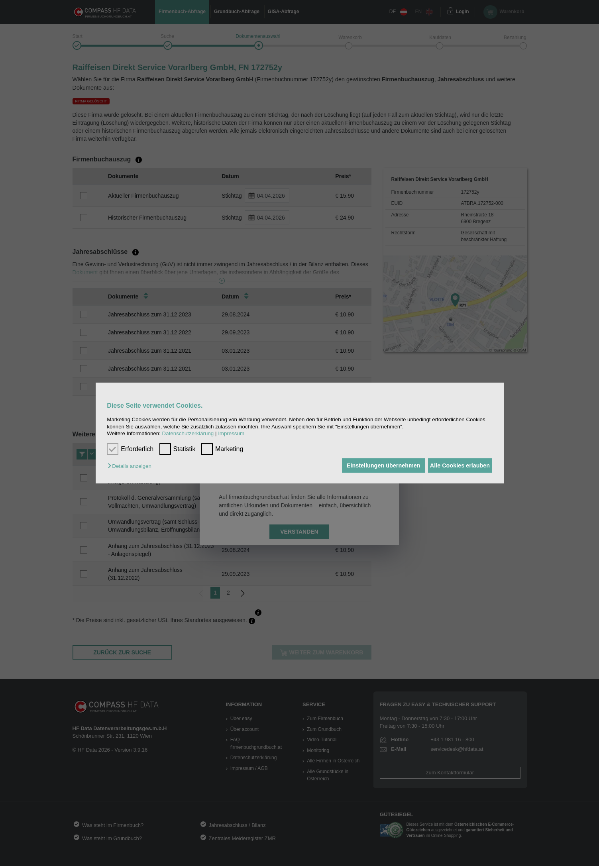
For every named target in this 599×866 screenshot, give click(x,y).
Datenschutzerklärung (188, 433)
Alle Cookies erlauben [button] (457, 465)
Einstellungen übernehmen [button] (374, 465)
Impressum (231, 433)
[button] (131, 466)
